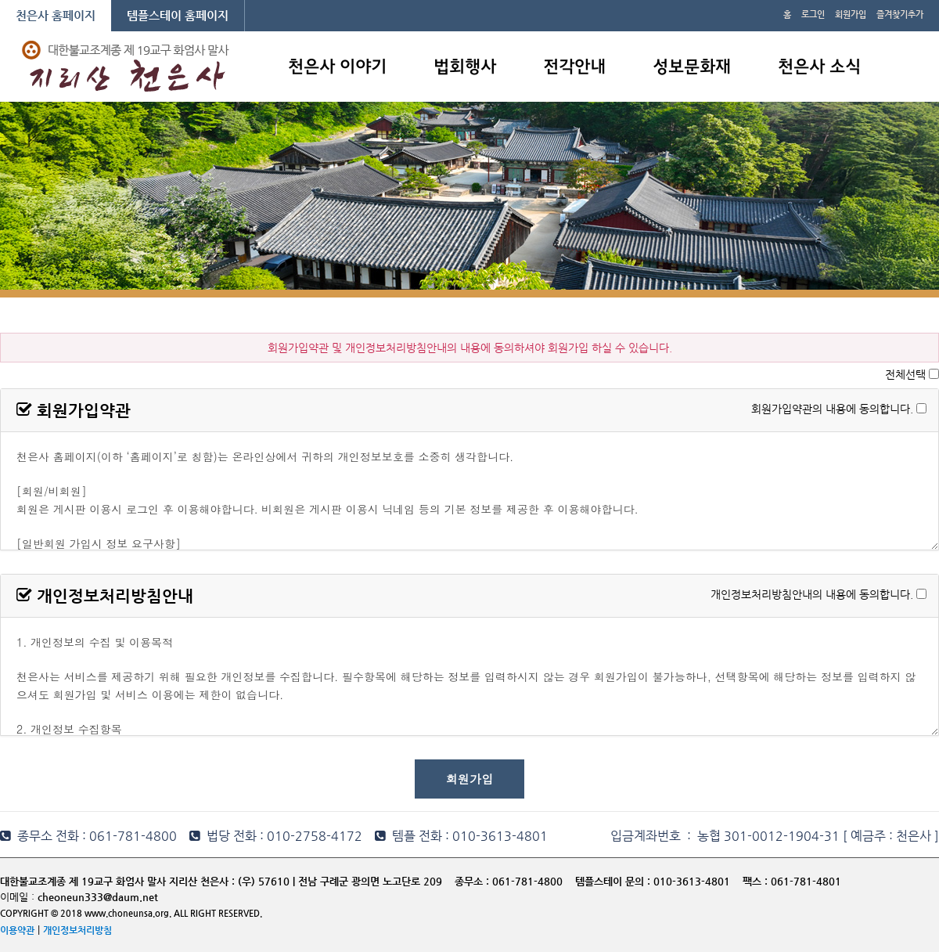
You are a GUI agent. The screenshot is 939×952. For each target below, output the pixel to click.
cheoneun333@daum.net (98, 897)
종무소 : (473, 881)
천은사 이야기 (337, 68)
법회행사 (465, 68)
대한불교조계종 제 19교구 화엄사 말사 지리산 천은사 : (117, 881)
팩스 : (757, 881)
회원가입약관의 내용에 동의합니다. (832, 408)
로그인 (813, 14)
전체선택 (905, 374)
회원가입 (850, 14)
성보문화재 (692, 68)
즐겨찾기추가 (899, 14)
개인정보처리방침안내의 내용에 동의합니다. (812, 593)
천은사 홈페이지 (55, 15)
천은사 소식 (819, 68)
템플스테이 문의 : (614, 881)
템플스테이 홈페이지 (177, 15)
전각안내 (574, 68)
